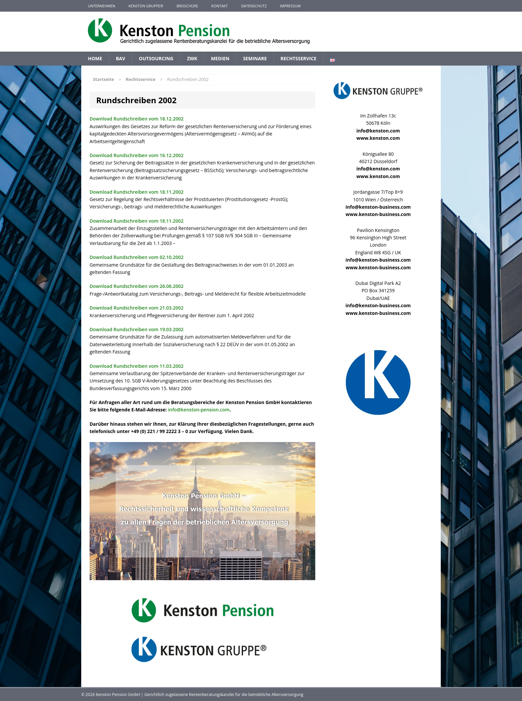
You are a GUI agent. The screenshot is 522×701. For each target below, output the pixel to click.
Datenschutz (254, 5)
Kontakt (219, 5)
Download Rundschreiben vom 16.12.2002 (136, 155)
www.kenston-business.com (378, 214)
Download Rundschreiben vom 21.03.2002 (136, 308)
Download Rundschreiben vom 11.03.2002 (136, 366)
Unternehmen (101, 5)
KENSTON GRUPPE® (146, 5)
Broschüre (187, 5)
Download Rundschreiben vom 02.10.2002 (136, 257)
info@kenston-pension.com (199, 409)
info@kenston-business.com (378, 207)
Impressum (290, 5)
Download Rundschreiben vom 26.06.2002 (136, 286)
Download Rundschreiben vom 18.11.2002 (136, 192)
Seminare (255, 58)
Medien (220, 58)
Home (95, 58)
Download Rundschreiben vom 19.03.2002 (136, 329)
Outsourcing (156, 58)
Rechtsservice (298, 58)
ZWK (192, 58)
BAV (120, 58)
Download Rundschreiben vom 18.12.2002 (136, 119)
